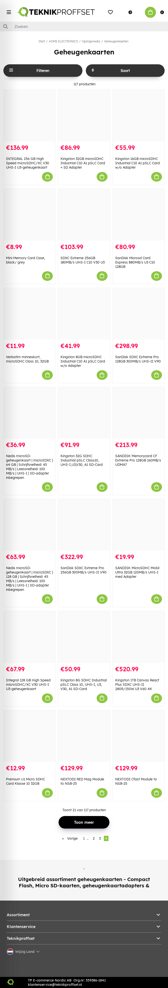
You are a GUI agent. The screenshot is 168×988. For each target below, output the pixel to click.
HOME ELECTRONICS (63, 41)
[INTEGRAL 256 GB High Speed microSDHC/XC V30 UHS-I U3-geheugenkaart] (29, 115)
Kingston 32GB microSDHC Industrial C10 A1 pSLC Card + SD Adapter (82, 163)
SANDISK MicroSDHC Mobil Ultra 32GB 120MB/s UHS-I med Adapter (137, 572)
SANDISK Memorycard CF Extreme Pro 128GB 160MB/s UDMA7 (138, 460)
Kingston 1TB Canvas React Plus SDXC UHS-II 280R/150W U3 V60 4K (137, 684)
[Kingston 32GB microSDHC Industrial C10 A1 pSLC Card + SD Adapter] (83, 115)
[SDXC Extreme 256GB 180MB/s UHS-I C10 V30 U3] (83, 214)
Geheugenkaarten (116, 41)
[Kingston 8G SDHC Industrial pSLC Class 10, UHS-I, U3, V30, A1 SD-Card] (83, 637)
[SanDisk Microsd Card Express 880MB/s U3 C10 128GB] (138, 214)
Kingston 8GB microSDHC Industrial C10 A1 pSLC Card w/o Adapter (82, 361)
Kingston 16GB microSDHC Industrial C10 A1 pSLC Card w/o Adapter (137, 163)
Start (42, 41)
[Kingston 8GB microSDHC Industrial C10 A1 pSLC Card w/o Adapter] (83, 314)
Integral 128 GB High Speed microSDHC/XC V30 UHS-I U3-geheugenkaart (28, 684)
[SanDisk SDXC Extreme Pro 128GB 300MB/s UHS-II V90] (138, 314)
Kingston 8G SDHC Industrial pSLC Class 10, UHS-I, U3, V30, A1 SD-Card (83, 684)
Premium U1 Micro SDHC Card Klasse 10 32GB (25, 781)
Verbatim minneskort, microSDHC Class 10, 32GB (27, 359)
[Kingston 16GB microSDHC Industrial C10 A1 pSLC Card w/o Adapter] (138, 115)
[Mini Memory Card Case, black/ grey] (29, 214)
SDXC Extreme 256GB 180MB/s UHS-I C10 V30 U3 (82, 260)
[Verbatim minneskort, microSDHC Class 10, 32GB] (29, 314)
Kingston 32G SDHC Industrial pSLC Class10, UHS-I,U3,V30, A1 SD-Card (81, 460)
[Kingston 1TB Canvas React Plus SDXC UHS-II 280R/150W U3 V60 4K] (138, 637)
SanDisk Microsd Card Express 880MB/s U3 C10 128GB (135, 262)
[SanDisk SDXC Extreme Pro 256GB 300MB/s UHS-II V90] (83, 525)
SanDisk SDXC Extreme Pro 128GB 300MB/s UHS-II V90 (138, 359)
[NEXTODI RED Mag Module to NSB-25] (83, 736)
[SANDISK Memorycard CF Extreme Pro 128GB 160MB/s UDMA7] (138, 413)
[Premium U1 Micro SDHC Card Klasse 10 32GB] (29, 736)
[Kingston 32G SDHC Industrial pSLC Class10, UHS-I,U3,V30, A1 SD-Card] (83, 413)
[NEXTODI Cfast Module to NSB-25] (138, 736)
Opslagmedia (91, 41)
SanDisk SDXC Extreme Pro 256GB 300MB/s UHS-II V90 (83, 570)
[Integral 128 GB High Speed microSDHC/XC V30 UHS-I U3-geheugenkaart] (29, 637)
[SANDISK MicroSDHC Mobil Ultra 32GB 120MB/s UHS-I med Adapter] (138, 525)
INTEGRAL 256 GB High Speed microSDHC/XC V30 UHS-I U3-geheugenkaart (27, 163)
